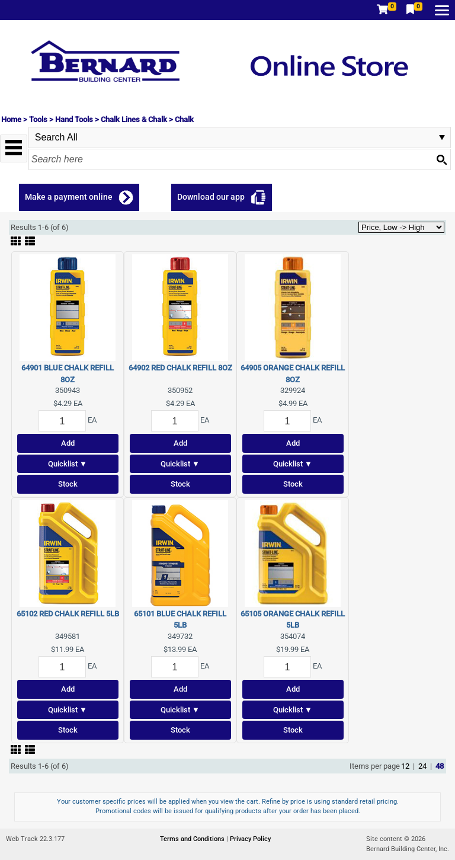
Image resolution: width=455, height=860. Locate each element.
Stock (68, 483)
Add (68, 443)
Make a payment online (69, 197)
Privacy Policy (250, 839)
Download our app (211, 197)
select (442, 137)
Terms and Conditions (193, 839)
